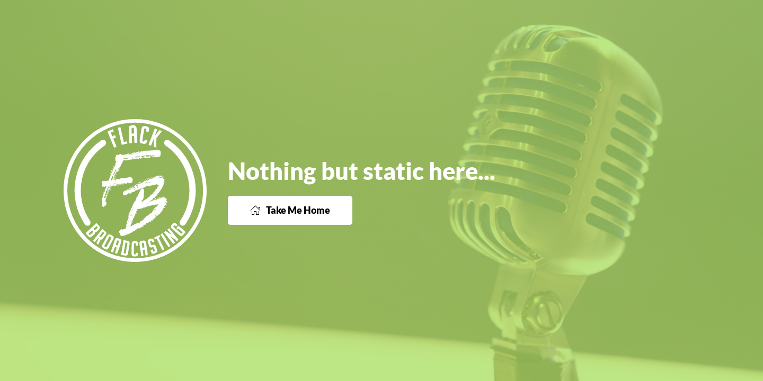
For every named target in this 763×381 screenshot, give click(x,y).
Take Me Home (290, 210)
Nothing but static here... (361, 171)
